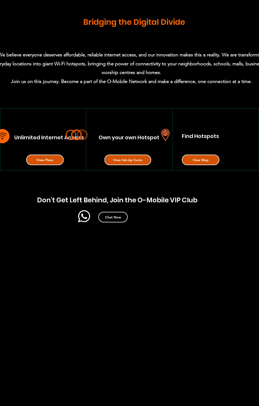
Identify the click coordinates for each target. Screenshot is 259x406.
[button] (45, 160)
